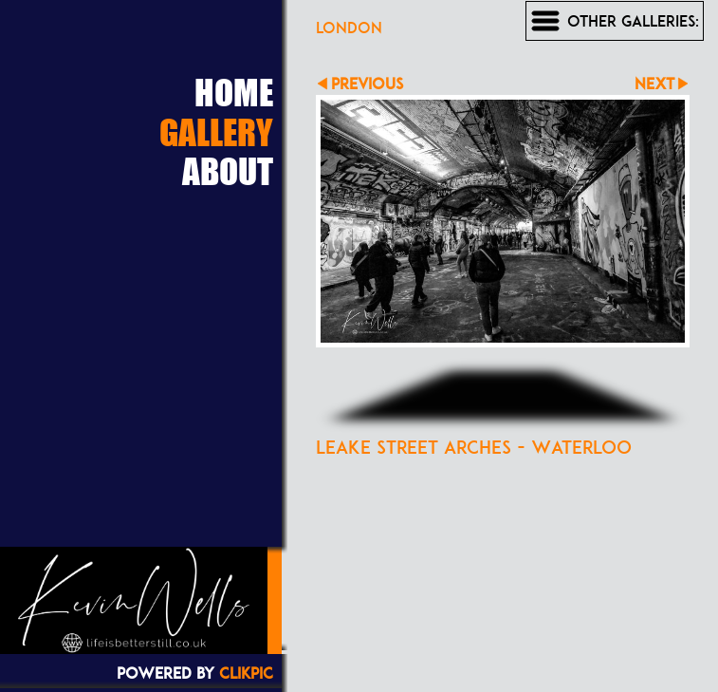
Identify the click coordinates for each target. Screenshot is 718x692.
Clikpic (246, 673)
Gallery (216, 132)
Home (233, 92)
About (227, 171)
